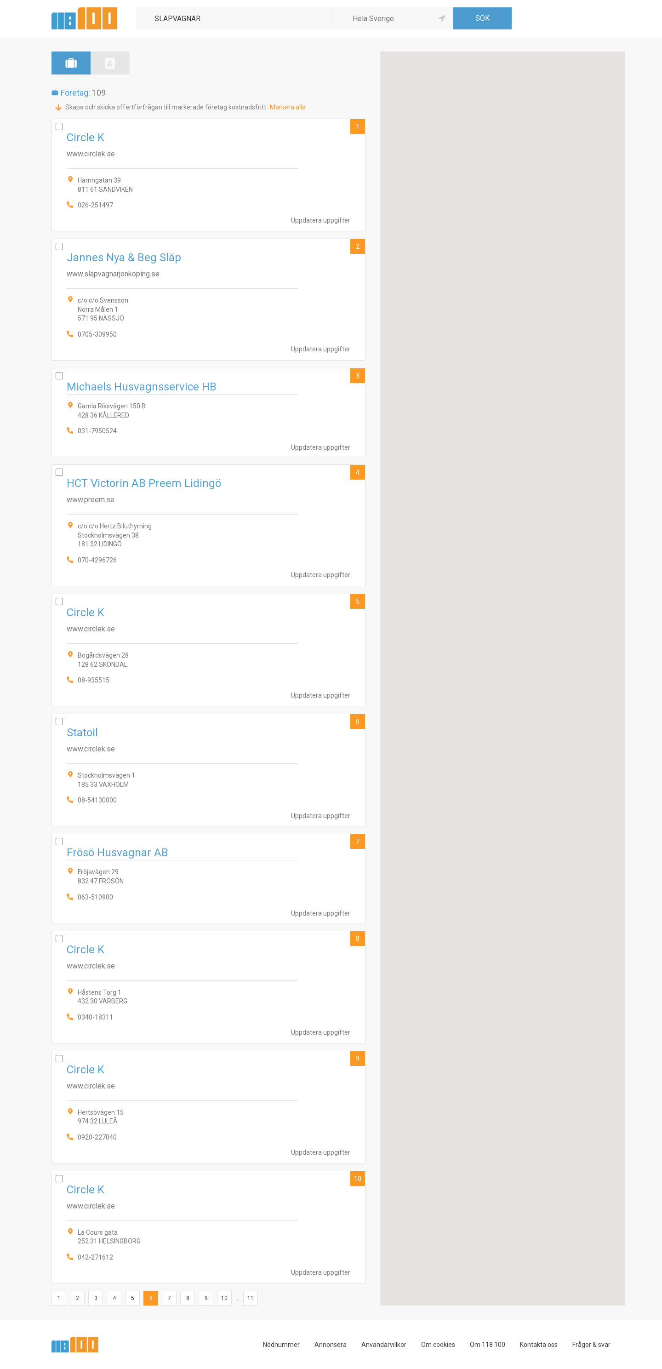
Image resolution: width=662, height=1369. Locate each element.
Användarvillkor (383, 1344)
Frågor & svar (591, 1344)
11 (250, 1298)
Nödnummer (281, 1344)
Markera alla (288, 107)
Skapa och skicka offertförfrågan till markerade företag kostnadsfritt (165, 107)
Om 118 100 (487, 1344)
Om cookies (438, 1344)
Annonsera (330, 1344)
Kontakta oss (539, 1344)
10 (357, 1178)
